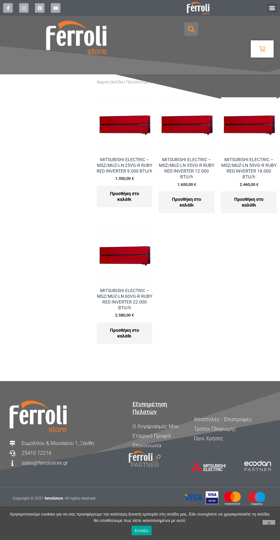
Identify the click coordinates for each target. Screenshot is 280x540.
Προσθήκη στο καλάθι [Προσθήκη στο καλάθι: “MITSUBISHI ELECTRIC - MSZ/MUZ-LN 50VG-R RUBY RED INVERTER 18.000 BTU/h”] (248, 202)
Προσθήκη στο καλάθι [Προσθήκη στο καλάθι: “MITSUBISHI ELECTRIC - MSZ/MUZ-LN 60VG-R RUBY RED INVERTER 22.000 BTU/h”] (124, 333)
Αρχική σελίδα (110, 81)
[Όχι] (269, 522)
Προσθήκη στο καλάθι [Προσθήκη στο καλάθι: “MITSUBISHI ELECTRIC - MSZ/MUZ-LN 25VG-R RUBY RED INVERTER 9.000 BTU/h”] (124, 196)
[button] (272, 8)
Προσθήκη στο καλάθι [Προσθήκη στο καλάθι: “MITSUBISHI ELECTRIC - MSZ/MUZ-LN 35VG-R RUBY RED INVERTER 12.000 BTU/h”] (186, 202)
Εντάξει (142, 530)
